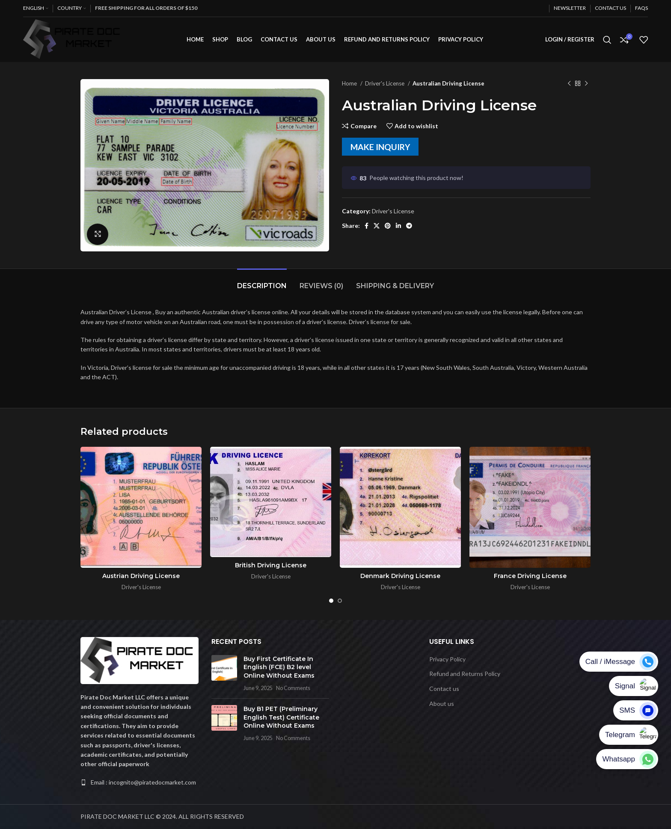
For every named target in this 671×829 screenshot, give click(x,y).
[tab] (262, 281)
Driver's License (385, 83)
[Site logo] (74, 38)
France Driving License (530, 576)
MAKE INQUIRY (380, 147)
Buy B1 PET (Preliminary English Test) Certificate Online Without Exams (281, 717)
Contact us (444, 688)
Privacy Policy (447, 659)
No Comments (293, 688)
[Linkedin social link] (398, 225)
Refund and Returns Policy (464, 673)
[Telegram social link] (409, 225)
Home (350, 83)
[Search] (607, 39)
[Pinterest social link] (387, 225)
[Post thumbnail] (224, 673)
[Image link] (139, 659)
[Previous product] (569, 84)
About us (441, 703)
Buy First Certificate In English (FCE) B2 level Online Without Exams (279, 667)
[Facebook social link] (366, 225)
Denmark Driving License (400, 576)
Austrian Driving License (141, 576)
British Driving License (270, 565)
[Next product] (586, 84)
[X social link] (376, 225)
